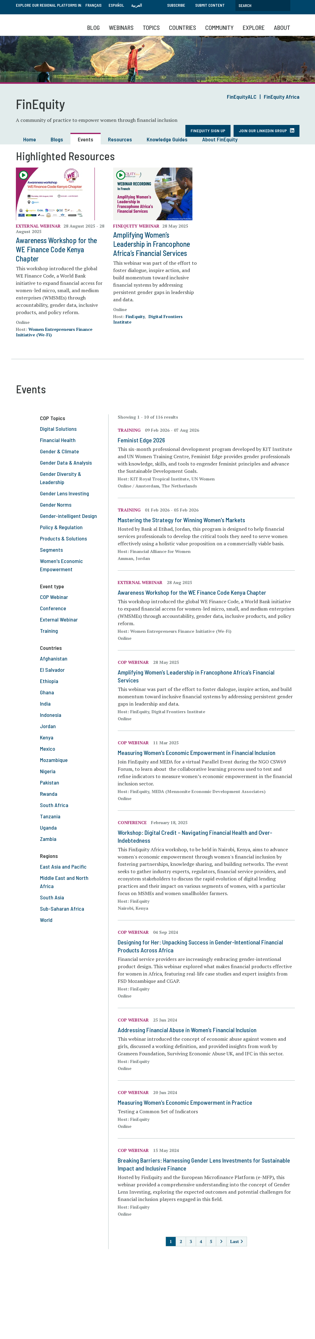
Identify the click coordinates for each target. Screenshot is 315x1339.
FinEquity (135, 316)
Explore (254, 27)
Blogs (57, 139)
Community (219, 27)
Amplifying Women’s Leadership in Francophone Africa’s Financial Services (151, 243)
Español (116, 5)
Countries (182, 27)
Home (29, 139)
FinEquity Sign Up (208, 130)
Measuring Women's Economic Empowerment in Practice (185, 1102)
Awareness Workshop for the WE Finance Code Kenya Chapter (56, 249)
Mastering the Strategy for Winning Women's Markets (181, 519)
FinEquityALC (241, 96)
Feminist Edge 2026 (141, 440)
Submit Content (210, 5)
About (282, 27)
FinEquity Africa (281, 96)
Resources (120, 139)
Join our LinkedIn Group (263, 130)
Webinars (121, 27)
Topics (151, 27)
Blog (93, 27)
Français (93, 5)
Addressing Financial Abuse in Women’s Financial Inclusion (187, 1029)
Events (85, 139)
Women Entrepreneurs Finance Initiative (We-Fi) (54, 332)
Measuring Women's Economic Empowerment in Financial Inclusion (196, 752)
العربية (136, 5)
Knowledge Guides (167, 139)
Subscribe (176, 5)
